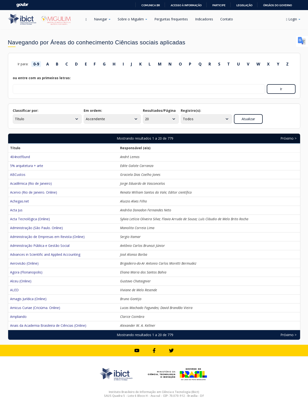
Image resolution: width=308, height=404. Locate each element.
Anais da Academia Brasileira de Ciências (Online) (48, 325)
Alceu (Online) (20, 281)
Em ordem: (93, 110)
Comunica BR (150, 5)
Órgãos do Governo (277, 5)
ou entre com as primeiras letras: (42, 78)
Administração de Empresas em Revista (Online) (47, 236)
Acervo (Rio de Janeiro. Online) (33, 192)
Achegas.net (19, 201)
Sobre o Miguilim (132, 19)
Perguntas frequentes (171, 19)
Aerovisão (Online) (24, 263)
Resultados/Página (159, 110)
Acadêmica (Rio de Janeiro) (31, 183)
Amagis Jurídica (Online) (28, 299)
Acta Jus (16, 210)
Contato (226, 19)
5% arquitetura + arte (26, 165)
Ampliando (18, 316)
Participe (219, 5)
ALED (14, 290)
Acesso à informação (186, 5)
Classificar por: (25, 110)
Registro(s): (191, 110)
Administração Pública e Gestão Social (40, 245)
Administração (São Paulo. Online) (36, 228)
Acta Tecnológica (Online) (30, 219)
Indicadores (204, 19)
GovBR (22, 5)
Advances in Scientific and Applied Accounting (45, 254)
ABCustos (17, 174)
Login (293, 19)
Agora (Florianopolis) (26, 272)
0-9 (36, 64)
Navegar (102, 19)
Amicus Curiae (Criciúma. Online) (35, 307)
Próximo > (288, 138)
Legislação (244, 5)
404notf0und (20, 156)
